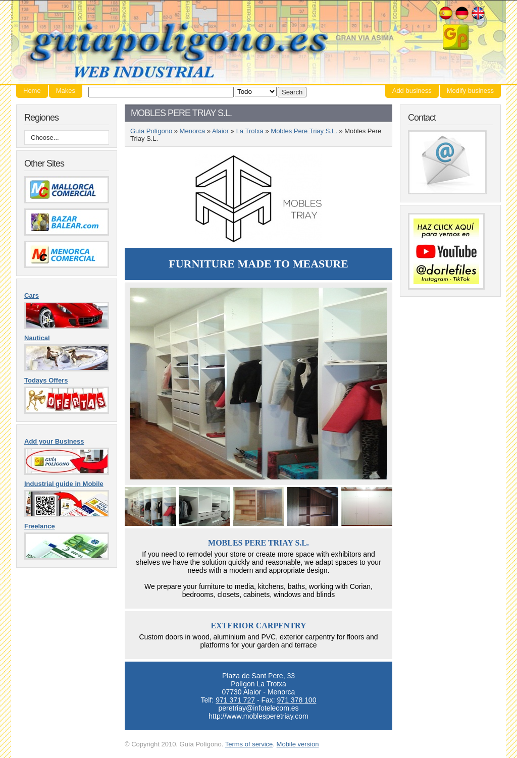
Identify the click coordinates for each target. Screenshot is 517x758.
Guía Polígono (258, 42)
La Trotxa (250, 131)
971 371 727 (235, 700)
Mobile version (298, 744)
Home (32, 90)
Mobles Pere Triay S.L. (304, 131)
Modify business (470, 90)
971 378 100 (297, 700)
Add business (412, 90)
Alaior (220, 131)
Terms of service (249, 744)
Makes (65, 90)
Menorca (192, 131)
